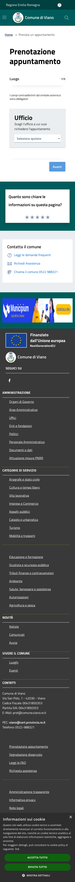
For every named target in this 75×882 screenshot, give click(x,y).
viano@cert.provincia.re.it (27, 722)
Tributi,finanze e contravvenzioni (31, 573)
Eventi (13, 670)
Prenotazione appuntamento (28, 746)
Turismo (14, 527)
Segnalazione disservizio (25, 754)
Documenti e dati (20, 450)
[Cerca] (66, 17)
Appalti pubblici (19, 511)
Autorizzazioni (19, 597)
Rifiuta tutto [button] (37, 867)
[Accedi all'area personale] (59, 5)
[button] (37, 875)
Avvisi (13, 642)
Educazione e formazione (26, 556)
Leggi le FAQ (17, 762)
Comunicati (17, 634)
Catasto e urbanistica (23, 519)
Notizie (14, 626)
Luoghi (13, 662)
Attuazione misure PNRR (26, 458)
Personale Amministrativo (27, 441)
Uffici (12, 417)
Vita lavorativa (19, 495)
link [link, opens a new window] (17, 849)
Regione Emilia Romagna (23, 4)
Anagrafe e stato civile (24, 479)
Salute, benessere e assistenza (30, 589)
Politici (13, 433)
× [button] (70, 817)
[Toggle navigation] (4, 17)
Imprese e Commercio (23, 503)
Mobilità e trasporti (22, 535)
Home (9, 34)
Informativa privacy (22, 799)
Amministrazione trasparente (29, 791)
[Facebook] (10, 380)
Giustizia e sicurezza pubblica (29, 564)
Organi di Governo (21, 401)
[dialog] (37, 847)
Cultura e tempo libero (24, 487)
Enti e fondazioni (20, 425)
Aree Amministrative (23, 409)
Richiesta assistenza (23, 770)
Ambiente (15, 581)
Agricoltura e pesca (22, 605)
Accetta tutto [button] (37, 857)
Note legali (16, 807)
